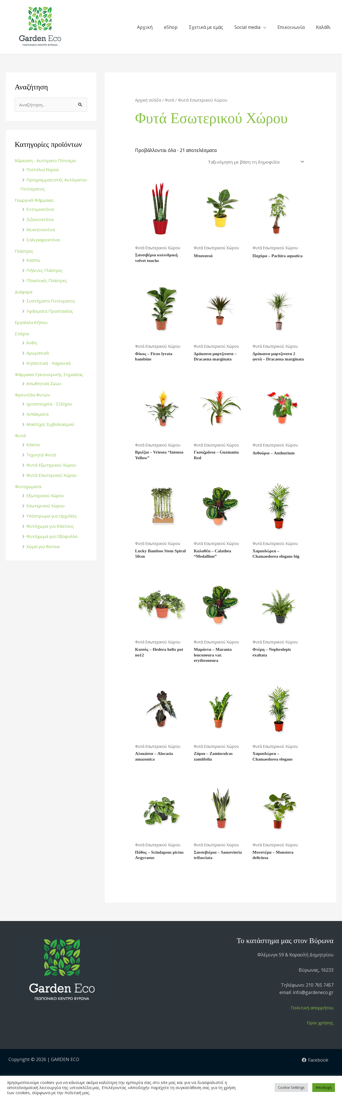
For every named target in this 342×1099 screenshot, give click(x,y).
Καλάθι (323, 27)
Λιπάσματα (37, 414)
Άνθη (31, 343)
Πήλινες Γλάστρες (45, 270)
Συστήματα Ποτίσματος (51, 301)
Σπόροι (23, 334)
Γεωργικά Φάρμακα (35, 200)
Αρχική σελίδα (149, 100)
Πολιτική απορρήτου (311, 1021)
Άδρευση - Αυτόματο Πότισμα (47, 161)
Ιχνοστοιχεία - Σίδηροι (51, 404)
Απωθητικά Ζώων (45, 384)
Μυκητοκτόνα (41, 230)
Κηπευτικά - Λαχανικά (49, 363)
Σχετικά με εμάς (206, 27)
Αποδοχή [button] (324, 1087)
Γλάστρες (25, 251)
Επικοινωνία (291, 27)
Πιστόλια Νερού (44, 170)
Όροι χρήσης (319, 1036)
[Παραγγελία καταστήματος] (252, 162)
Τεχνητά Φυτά (41, 455)
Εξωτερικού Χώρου (47, 496)
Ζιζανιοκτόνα (40, 219)
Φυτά (20, 436)
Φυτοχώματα (29, 487)
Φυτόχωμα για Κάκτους (51, 526)
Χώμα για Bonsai (43, 547)
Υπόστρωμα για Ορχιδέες (53, 516)
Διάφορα (24, 292)
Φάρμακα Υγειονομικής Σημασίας (50, 375)
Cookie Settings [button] (291, 1087)
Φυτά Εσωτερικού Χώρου (53, 475)
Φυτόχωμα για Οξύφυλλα (53, 536)
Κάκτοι (33, 445)
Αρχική (145, 27)
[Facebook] (315, 1073)
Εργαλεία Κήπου (32, 322)
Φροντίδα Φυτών (33, 395)
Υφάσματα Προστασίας (50, 311)
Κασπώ (33, 260)
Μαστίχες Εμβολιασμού (52, 424)
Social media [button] (247, 27)
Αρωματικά (38, 353)
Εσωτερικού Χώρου (47, 506)
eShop (171, 27)
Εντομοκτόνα (40, 209)
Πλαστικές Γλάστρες (48, 281)
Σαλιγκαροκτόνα (44, 240)
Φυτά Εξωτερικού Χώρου (53, 465)
